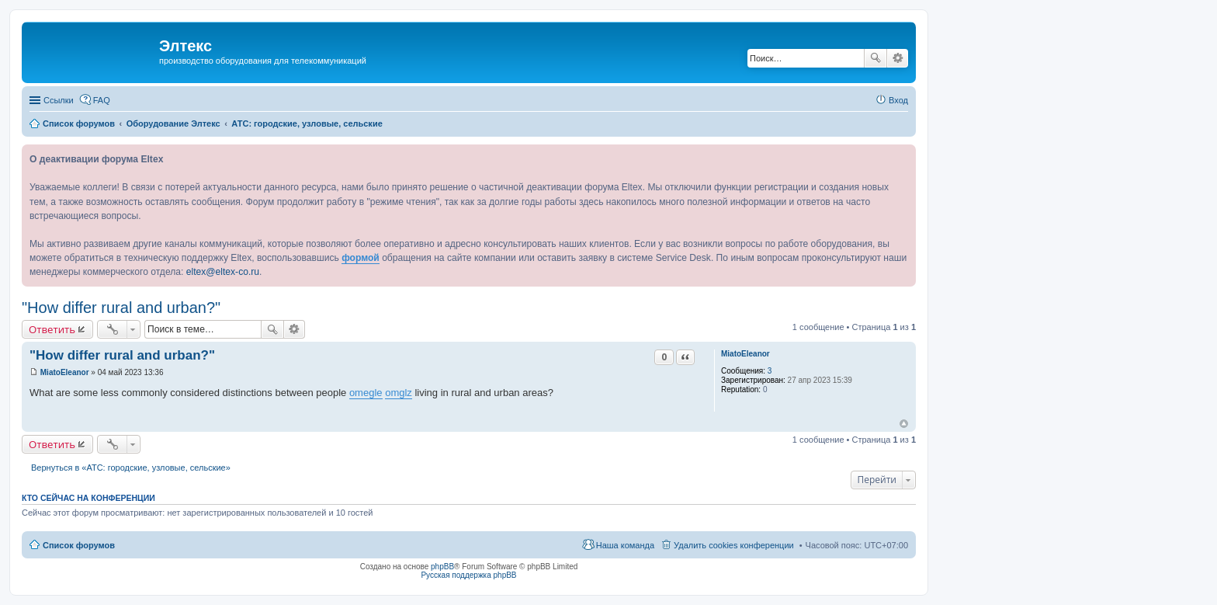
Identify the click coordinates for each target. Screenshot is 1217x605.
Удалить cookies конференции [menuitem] (734, 545)
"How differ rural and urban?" (121, 307)
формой (361, 257)
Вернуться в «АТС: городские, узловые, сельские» (131, 467)
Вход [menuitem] (898, 100)
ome (359, 392)
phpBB (442, 566)
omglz (398, 392)
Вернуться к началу (904, 423)
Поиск (875, 58)
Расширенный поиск (897, 58)
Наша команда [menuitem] (625, 545)
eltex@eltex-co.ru (222, 271)
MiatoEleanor (745, 353)
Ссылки (58, 100)
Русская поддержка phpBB (468, 575)
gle (375, 392)
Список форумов (79, 545)
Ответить (52, 329)
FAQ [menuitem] (101, 100)
